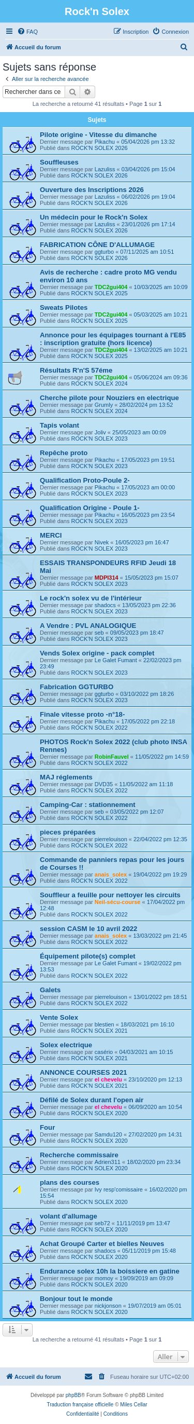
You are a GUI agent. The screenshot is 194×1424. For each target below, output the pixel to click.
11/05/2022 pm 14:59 (162, 757)
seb (99, 632)
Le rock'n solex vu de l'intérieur (91, 598)
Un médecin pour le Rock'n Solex (93, 217)
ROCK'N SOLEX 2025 (99, 293)
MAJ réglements (66, 777)
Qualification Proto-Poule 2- (85, 480)
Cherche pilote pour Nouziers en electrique (109, 398)
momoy (104, 1278)
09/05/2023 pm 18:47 (137, 632)
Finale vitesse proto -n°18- (82, 714)
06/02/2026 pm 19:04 (148, 197)
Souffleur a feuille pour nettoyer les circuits (110, 895)
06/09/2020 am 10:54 (155, 1107)
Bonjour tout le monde (76, 1299)
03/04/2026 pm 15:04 (148, 169)
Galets (50, 990)
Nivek (102, 542)
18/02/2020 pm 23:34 (154, 1162)
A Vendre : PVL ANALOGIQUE (88, 625)
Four (47, 1127)
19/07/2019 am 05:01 (155, 1306)
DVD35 (104, 784)
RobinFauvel (112, 757)
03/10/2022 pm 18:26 (147, 694)
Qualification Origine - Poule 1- (90, 508)
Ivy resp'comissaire (119, 1189)
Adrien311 (108, 1162)
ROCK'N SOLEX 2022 (99, 727)
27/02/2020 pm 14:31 (155, 1134)
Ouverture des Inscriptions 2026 (92, 190)
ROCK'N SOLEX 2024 (99, 383)
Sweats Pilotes (63, 307)
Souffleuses (59, 162)
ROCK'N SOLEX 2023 (99, 438)
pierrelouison (111, 839)
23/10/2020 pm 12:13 (155, 1079)
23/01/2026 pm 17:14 (148, 224)
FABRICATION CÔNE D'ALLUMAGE (97, 245)
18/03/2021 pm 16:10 (147, 1024)
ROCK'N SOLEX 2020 (99, 1113)
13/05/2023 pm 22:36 (149, 605)
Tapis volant (59, 425)
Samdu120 (108, 1134)
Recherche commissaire (79, 1155)
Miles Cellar (133, 1404)
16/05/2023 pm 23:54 (148, 515)
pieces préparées (68, 832)
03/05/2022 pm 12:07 (137, 812)
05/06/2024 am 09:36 (161, 377)
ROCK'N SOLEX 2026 (99, 148)
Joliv (100, 432)
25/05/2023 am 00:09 (139, 432)
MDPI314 (106, 577)
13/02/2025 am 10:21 (161, 350)
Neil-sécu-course (118, 902)
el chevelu (108, 1079)
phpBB (73, 1395)
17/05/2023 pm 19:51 (148, 460)
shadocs (105, 605)
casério (104, 1052)
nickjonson (108, 1306)
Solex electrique (66, 1045)
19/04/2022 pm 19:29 (160, 874)
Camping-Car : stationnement (88, 805)
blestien (104, 1024)
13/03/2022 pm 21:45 (160, 936)
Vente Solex (59, 1017)
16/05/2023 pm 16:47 (142, 542)
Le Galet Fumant (116, 660)
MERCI (51, 535)
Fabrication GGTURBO (76, 687)
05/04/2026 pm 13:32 (148, 142)
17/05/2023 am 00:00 (148, 487)
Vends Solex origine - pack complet (97, 653)
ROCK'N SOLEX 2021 (99, 1031)
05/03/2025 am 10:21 (161, 314)
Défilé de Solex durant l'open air (91, 1100)
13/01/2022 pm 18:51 (160, 997)
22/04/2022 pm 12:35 (160, 839)
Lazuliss (105, 169)
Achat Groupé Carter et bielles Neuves (102, 1244)
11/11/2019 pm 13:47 (143, 1223)
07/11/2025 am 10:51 (147, 252)
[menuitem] (27, 31)
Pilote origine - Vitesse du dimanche (98, 135)
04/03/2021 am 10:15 (146, 1052)
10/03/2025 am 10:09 (161, 287)
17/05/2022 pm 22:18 (148, 721)
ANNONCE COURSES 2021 (83, 1072)
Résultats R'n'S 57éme (76, 370)
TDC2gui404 (111, 287)
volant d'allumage (68, 1216)
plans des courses (69, 1182)
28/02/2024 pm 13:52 (146, 405)
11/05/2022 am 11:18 (146, 784)
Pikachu (105, 142)
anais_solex (111, 874)
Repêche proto (63, 453)
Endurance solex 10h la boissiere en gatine (110, 1271)
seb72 (102, 1223)
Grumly (104, 405)
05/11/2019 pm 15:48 (149, 1251)
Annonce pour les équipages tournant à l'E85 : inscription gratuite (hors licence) (113, 339)
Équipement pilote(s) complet (88, 956)
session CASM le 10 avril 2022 (88, 929)
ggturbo (104, 252)
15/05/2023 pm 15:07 (151, 577)
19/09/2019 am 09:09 (146, 1278)
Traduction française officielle (80, 1404)
